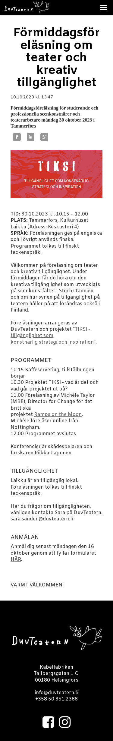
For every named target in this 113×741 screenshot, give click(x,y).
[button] (103, 7)
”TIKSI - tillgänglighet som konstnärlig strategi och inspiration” (53, 335)
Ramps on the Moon (58, 414)
